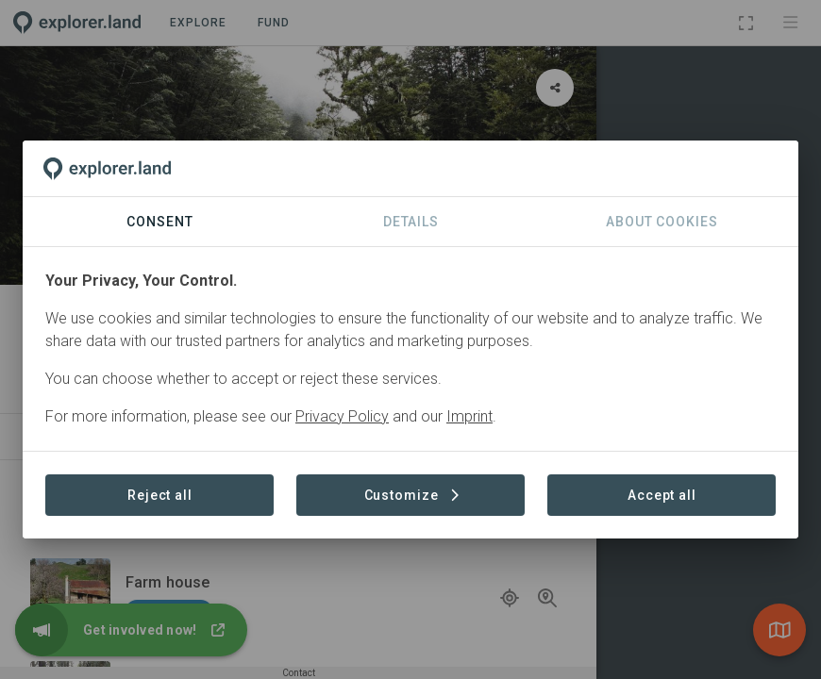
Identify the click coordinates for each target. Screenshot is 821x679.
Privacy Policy (342, 416)
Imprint (469, 416)
